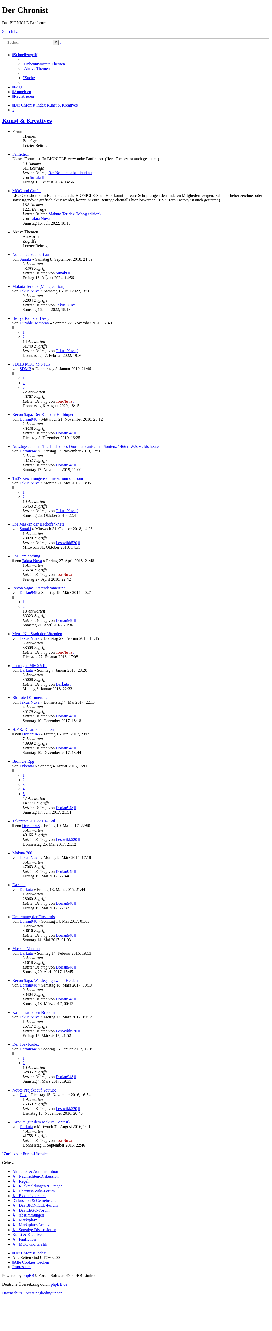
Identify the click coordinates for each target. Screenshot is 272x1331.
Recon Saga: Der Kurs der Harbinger (42, 414)
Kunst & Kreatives (27, 120)
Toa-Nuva (64, 401)
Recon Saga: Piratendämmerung (38, 588)
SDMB (25, 369)
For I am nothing (26, 556)
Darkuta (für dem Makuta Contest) (41, 1122)
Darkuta (26, 670)
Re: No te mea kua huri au (70, 173)
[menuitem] (44, 64)
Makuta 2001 (23, 853)
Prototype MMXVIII (29, 665)
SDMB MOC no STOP (31, 364)
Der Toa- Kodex (25, 1044)
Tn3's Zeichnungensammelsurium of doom (47, 478)
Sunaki (35, 177)
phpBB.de (59, 1284)
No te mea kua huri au (30, 254)
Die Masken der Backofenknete (38, 524)
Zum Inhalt (11, 31)
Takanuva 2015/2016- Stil (33, 821)
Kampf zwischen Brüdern (33, 1012)
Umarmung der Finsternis (33, 917)
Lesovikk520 (66, 542)
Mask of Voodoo (26, 948)
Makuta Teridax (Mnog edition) (74, 214)
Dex (23, 1095)
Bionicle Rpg (23, 761)
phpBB (28, 1275)
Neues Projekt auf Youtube (34, 1090)
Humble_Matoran (34, 323)
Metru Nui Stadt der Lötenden (37, 634)
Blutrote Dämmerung (29, 697)
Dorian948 (28, 419)
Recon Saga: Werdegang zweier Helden (45, 980)
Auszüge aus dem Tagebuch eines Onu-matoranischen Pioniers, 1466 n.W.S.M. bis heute (85, 446)
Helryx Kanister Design (32, 318)
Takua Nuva (40, 218)
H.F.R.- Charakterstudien (33, 729)
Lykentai (27, 766)
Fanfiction (20, 154)
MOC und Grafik (26, 191)
